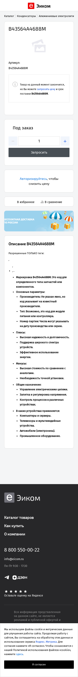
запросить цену (46, 89)
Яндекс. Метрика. (46, 641)
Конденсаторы (26, 16)
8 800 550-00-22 (22, 550)
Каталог (9, 16)
